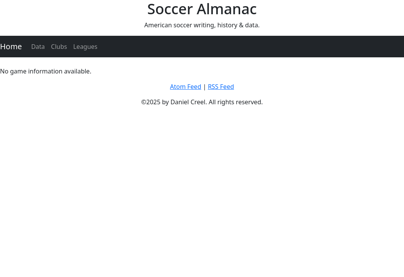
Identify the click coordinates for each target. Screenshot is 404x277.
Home (11, 46)
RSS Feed (221, 86)
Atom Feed (185, 86)
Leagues (85, 46)
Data (38, 46)
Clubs (59, 46)
